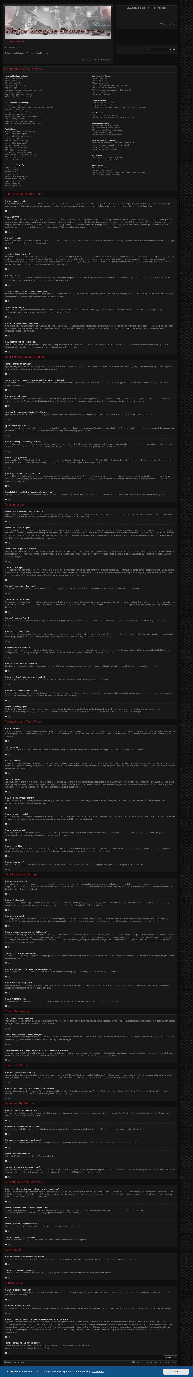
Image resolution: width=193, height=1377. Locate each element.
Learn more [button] (98, 1371)
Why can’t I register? (12, 83)
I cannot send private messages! (103, 103)
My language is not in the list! (15, 114)
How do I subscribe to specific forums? (106, 147)
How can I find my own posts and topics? (107, 135)
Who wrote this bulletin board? (103, 168)
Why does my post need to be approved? (20, 157)
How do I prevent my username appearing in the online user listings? (30, 107)
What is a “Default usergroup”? (103, 92)
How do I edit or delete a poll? (16, 143)
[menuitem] (172, 24)
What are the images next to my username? (21, 116)
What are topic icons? (13, 186)
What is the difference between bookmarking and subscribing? (114, 143)
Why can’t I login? (11, 88)
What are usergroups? (100, 83)
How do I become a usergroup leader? (106, 88)
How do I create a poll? (13, 138)
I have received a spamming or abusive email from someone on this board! (119, 107)
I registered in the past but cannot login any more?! (23, 90)
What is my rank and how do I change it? (20, 121)
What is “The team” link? (101, 95)
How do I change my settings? (16, 105)
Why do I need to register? (14, 78)
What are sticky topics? (13, 181)
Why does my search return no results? (106, 128)
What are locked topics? (13, 183)
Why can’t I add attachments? (16, 148)
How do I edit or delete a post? (16, 134)
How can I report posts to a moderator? (19, 152)
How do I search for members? (103, 132)
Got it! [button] (176, 1371)
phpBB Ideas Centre (113, 1308)
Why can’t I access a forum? (15, 145)
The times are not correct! (14, 109)
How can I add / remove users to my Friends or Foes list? (113, 117)
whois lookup (10, 1324)
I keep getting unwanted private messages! (107, 105)
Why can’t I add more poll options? (17, 140)
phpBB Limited (72, 1292)
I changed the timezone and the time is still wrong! (23, 112)
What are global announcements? (17, 176)
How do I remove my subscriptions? (105, 150)
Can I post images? (12, 174)
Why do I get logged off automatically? (19, 95)
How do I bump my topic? (14, 159)
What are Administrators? (101, 78)
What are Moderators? (100, 81)
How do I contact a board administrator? (106, 175)
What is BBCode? (11, 167)
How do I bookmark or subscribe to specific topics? (110, 145)
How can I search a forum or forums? (105, 125)
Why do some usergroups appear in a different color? (111, 90)
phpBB (79, 431)
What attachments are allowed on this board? (108, 158)
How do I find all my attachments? (104, 160)
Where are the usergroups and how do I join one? (110, 85)
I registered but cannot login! (15, 85)
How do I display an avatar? (15, 119)
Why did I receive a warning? (15, 150)
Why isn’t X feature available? (103, 170)
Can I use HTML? (11, 169)
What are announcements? (15, 179)
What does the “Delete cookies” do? (18, 97)
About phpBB (10, 1295)
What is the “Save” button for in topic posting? (21, 155)
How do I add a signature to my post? (18, 136)
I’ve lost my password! (13, 92)
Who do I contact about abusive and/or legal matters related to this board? (119, 172)
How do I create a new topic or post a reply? (21, 131)
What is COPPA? (11, 81)
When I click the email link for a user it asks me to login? (25, 123)
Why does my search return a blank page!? (107, 130)
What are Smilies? (11, 172)
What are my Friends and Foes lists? (105, 115)
